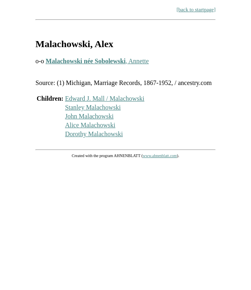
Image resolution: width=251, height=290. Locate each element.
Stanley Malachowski (92, 107)
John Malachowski (89, 116)
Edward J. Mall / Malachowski (104, 98)
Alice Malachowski (90, 125)
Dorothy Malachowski (94, 133)
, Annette (97, 61)
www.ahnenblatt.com (160, 155)
